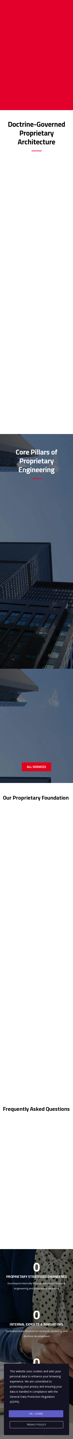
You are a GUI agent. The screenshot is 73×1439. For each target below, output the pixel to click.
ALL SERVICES (36, 767)
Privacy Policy (36, 1424)
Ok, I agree (36, 1413)
